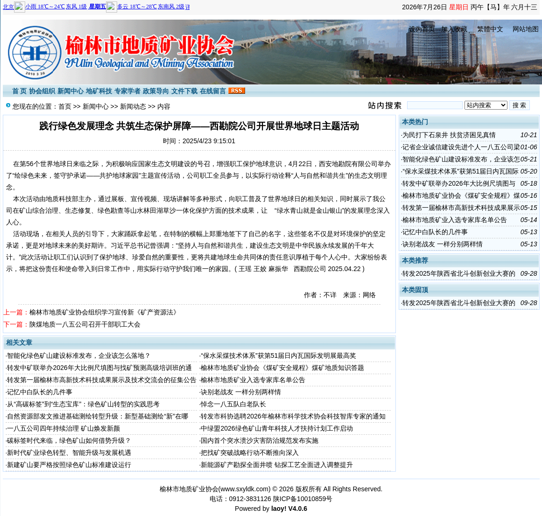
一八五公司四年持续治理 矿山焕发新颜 (63, 428)
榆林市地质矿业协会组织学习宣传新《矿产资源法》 (104, 312)
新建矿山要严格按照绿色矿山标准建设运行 (69, 464)
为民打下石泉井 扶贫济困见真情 (449, 135)
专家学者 (127, 91)
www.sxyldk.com (244, 489)
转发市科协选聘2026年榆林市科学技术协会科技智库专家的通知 (293, 416)
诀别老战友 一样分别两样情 (241, 392)
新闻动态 (133, 106)
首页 (64, 106)
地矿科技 (99, 91)
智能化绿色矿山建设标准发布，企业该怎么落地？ (79, 355)
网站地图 (526, 29)
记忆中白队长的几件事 (39, 392)
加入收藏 (454, 29)
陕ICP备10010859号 (303, 498)
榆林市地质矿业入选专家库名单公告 (253, 380)
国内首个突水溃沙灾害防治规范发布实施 (259, 440)
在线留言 (213, 91)
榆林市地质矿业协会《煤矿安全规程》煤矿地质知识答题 (282, 367)
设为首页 (422, 29)
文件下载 (184, 91)
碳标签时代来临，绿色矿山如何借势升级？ (69, 440)
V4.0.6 (297, 508)
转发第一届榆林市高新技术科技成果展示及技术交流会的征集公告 (102, 380)
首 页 (19, 91)
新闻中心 (70, 91)
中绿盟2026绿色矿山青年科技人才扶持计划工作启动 (276, 428)
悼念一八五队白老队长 (233, 404)
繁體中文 (490, 29)
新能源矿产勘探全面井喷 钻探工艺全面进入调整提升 (277, 464)
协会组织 (42, 91)
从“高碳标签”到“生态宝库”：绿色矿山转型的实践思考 (83, 404)
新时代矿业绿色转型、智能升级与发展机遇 (69, 452)
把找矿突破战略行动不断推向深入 (250, 452)
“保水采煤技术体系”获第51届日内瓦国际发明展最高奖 (278, 355)
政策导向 (156, 91)
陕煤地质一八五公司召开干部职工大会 (85, 324)
